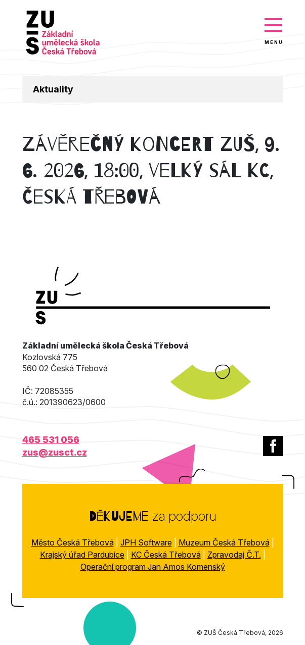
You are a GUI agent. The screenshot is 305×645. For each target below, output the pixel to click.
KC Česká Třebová (166, 555)
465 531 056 (50, 439)
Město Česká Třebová (72, 542)
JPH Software (146, 542)
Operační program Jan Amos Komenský (152, 567)
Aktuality (53, 89)
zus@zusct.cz (54, 452)
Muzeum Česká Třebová (224, 542)
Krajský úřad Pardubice (82, 555)
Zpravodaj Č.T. (234, 555)
